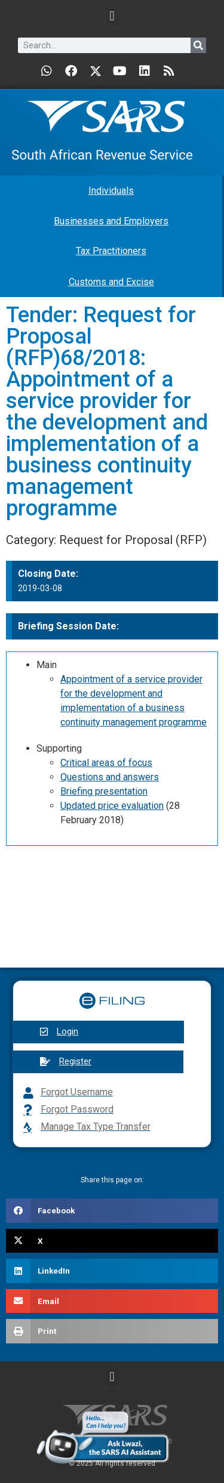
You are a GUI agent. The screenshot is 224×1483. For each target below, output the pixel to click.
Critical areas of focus (106, 762)
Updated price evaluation (112, 805)
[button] (112, 16)
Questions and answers (109, 777)
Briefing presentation (104, 791)
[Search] (198, 45)
